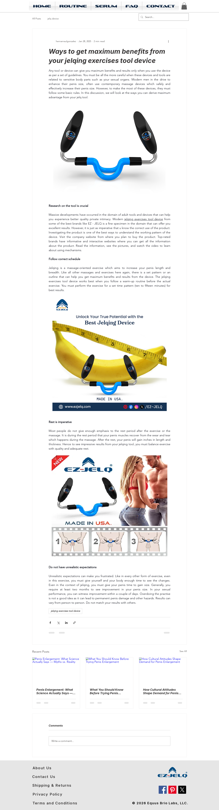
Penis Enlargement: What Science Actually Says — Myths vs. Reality (54, 691)
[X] (182, 790)
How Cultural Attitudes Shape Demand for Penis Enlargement (160, 691)
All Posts (36, 18)
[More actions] (168, 41)
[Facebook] (163, 790)
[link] (184, 6)
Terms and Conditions (55, 803)
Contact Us (43, 777)
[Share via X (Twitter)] (58, 622)
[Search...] (163, 17)
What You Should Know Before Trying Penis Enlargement (106, 691)
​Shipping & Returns (52, 785)
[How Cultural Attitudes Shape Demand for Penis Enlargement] (163, 670)
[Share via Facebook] (50, 622)
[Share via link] (74, 622)
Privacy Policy (47, 794)
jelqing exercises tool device (65, 610)
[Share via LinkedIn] (66, 622)
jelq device (53, 18)
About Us (42, 768)
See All (183, 651)
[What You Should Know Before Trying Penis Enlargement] (109, 670)
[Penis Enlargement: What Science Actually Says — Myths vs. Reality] (56, 670)
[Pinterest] (172, 790)
